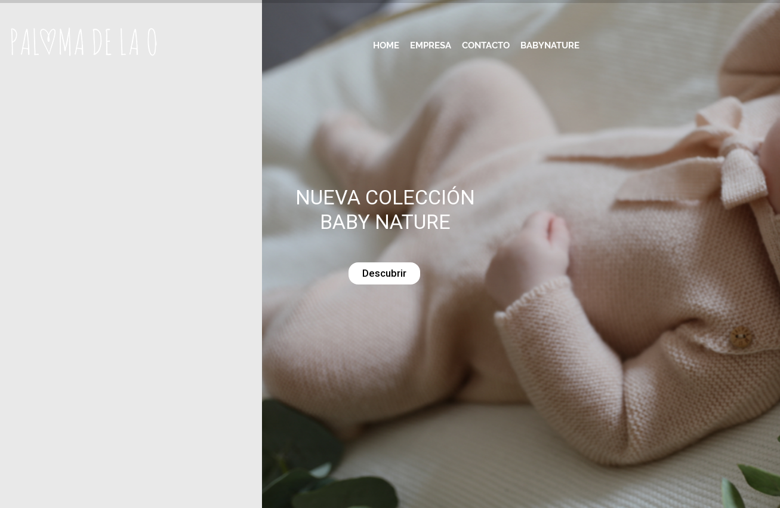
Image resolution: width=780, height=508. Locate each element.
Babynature (549, 45)
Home (386, 45)
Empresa (430, 45)
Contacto (486, 45)
